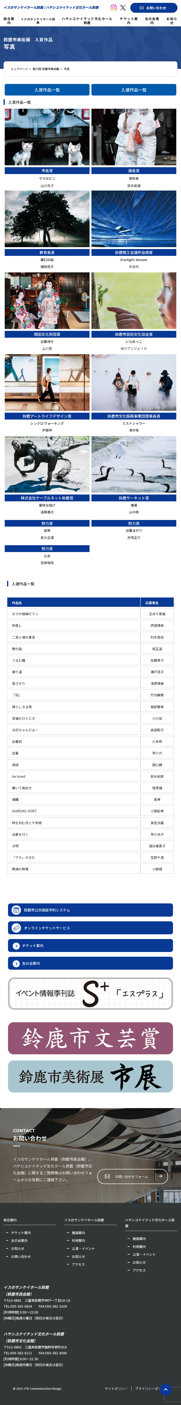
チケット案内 (129, 20)
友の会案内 (152, 20)
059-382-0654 (21, 1306)
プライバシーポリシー (151, 1388)
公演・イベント (83, 1248)
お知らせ (171, 20)
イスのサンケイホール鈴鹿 (38, 20)
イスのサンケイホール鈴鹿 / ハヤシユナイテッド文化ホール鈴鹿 (51, 7)
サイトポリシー (116, 1388)
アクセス (78, 1264)
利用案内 (78, 1240)
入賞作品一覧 (47, 90)
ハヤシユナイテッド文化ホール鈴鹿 (87, 20)
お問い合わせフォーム (131, 1176)
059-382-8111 (21, 1353)
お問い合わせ (156, 7)
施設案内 (78, 1232)
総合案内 (9, 20)
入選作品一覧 (134, 90)
